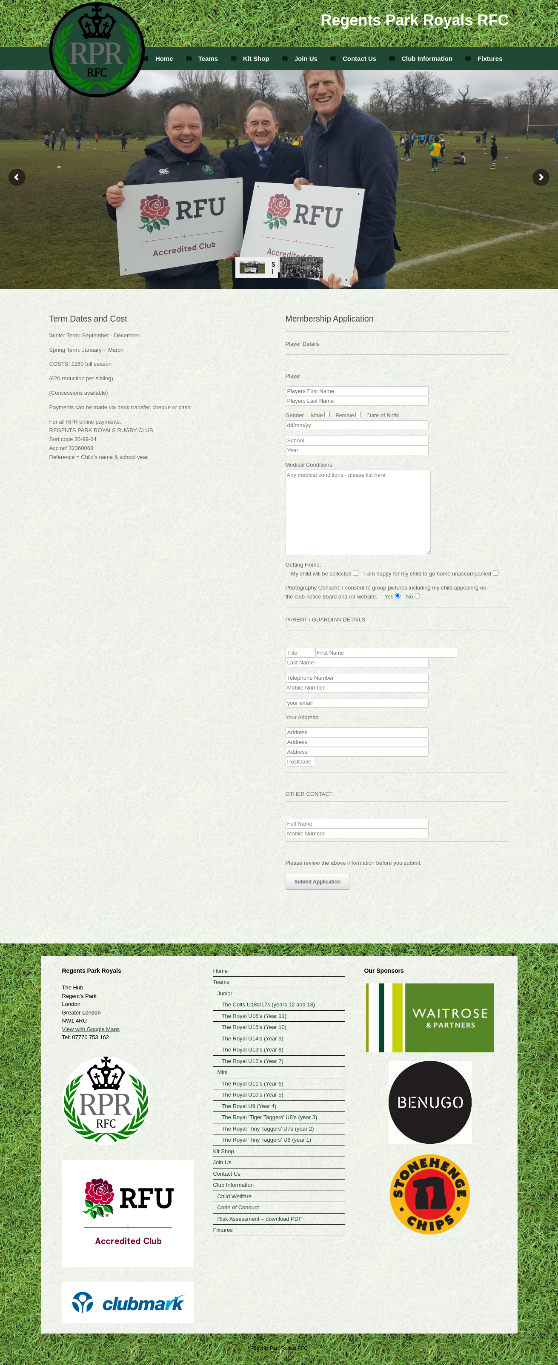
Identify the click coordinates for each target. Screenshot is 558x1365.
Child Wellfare (234, 1196)
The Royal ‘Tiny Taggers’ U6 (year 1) (266, 1140)
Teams (202, 58)
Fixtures (483, 58)
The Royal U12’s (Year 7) (252, 1061)
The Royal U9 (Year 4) (248, 1106)
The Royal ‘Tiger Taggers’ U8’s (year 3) (269, 1117)
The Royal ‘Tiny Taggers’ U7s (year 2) (267, 1129)
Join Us (300, 58)
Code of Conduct (238, 1207)
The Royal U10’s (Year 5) (252, 1094)
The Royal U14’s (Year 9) (252, 1038)
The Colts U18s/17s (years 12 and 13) (268, 1004)
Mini (222, 1072)
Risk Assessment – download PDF (259, 1219)
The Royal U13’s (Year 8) (252, 1049)
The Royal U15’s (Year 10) (253, 1027)
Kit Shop (250, 58)
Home (158, 58)
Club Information (420, 58)
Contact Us (353, 58)
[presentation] (350, 906)
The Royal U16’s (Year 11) (253, 1016)
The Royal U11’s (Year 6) (252, 1083)
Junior (224, 993)
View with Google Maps (91, 1029)
